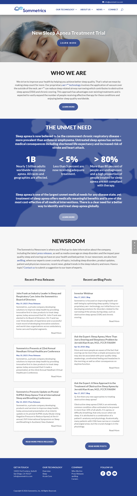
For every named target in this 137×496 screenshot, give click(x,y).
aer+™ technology (71, 84)
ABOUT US (85, 10)
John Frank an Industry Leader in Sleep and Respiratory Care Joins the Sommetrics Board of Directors (38, 296)
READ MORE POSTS (97, 446)
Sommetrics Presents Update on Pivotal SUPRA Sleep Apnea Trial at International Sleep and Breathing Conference (38, 394)
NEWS (99, 10)
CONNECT (113, 10)
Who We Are (77, 471)
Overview (47, 471)
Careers (75, 479)
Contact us (29, 267)
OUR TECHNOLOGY (65, 10)
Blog (88, 297)
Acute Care (47, 476)
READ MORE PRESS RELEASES (40, 441)
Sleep (45, 474)
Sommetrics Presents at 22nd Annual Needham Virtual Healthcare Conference (38, 350)
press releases (44, 253)
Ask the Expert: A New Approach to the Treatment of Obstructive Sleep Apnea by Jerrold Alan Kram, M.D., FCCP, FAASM (96, 386)
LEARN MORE (68, 44)
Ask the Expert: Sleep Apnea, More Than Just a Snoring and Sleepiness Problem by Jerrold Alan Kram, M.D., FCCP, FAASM (96, 339)
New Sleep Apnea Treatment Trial (68, 34)
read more (56, 333)
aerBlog (21, 260)
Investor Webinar (83, 293)
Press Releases (35, 303)
